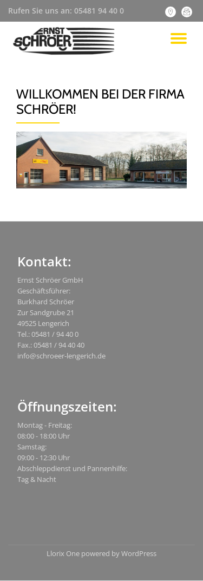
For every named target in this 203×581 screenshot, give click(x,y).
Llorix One (64, 553)
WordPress (138, 553)
